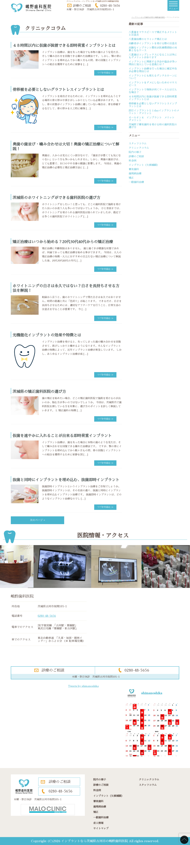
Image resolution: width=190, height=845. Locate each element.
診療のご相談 (82, 5)
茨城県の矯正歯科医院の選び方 (39, 392)
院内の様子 (135, 152)
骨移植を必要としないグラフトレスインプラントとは (58, 90)
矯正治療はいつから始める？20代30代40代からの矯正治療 (63, 242)
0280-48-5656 (110, 5)
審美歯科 (134, 169)
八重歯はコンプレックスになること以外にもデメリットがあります (153, 56)
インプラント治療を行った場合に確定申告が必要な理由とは (153, 70)
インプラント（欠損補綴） (144, 165)
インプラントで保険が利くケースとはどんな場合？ (153, 91)
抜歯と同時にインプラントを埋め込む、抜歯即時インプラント (66, 480)
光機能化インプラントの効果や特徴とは (47, 335)
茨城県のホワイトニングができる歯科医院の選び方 (56, 198)
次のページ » (37, 520)
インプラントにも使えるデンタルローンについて (153, 77)
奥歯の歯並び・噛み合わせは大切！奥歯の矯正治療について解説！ (66, 146)
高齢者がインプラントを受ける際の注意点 (153, 43)
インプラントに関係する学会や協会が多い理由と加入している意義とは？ (153, 63)
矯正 (131, 178)
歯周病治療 (135, 173)
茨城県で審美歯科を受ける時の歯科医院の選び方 (153, 126)
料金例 (132, 160)
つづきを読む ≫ (105, 73)
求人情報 (98, 823)
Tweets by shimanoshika (83, 686)
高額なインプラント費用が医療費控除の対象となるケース (153, 49)
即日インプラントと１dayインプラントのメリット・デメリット (154, 112)
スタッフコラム (137, 143)
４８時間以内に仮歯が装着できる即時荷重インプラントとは (64, 45)
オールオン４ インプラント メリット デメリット (153, 119)
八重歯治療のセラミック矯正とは (148, 39)
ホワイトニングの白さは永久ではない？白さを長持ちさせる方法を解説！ (66, 288)
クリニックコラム (139, 148)
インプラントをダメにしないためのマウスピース (153, 84)
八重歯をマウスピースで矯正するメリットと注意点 (153, 33)
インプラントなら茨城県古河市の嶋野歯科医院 (94, 841)
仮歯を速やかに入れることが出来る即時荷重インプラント (62, 436)
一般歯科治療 (136, 182)
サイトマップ (101, 828)
